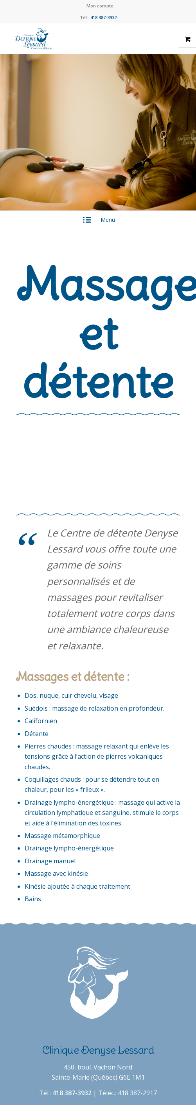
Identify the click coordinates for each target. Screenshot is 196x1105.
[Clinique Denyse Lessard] (81, 38)
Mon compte (99, 6)
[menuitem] (100, 6)
